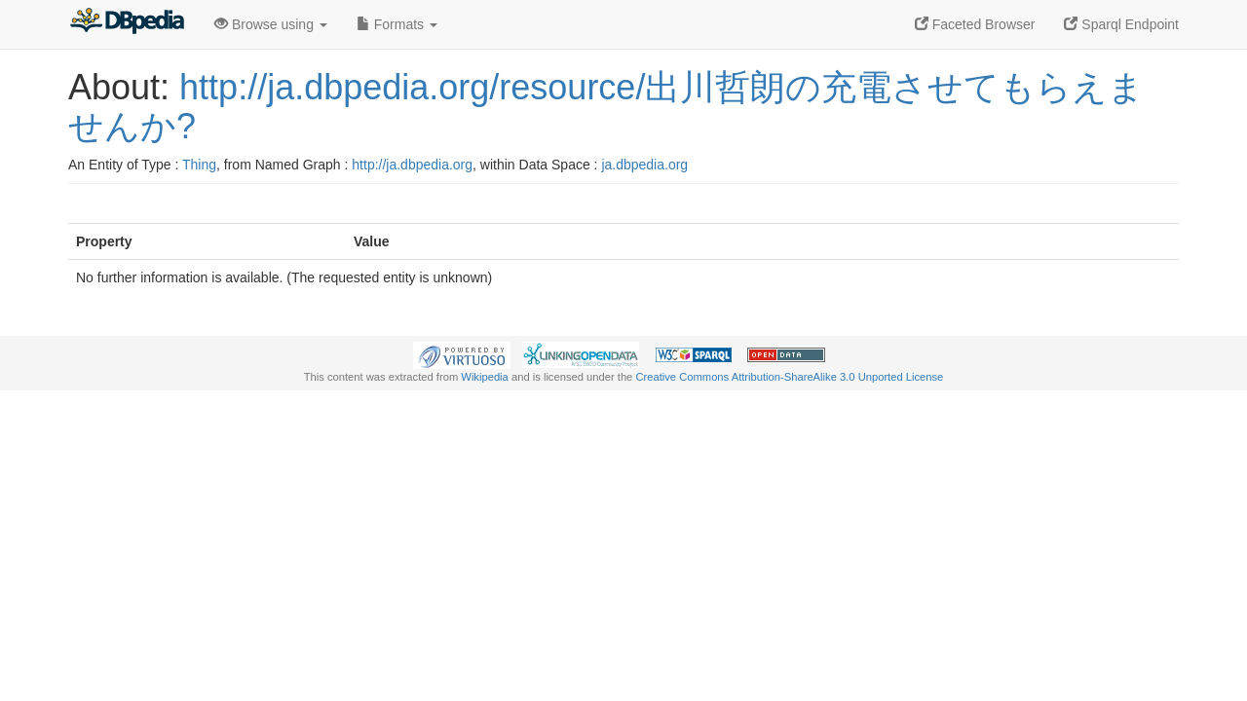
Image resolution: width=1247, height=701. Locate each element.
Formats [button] (397, 24)
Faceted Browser (975, 24)
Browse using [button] (270, 24)
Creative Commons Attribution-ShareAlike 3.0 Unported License (789, 377)
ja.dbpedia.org (644, 164)
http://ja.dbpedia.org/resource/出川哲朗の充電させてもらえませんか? (606, 106)
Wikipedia (485, 377)
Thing (199, 164)
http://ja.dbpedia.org (412, 164)
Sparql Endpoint (1121, 24)
